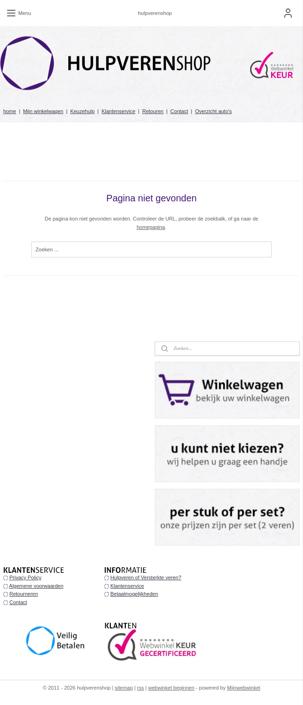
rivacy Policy (27, 577)
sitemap (124, 688)
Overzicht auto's (213, 111)
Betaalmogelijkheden (134, 594)
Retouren (152, 111)
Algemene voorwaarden (36, 586)
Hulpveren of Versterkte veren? (145, 577)
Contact (179, 111)
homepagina (151, 227)
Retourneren (23, 594)
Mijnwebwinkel (243, 688)
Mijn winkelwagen (43, 111)
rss (140, 688)
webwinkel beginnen (171, 688)
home (9, 111)
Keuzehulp (82, 111)
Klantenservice (118, 111)
